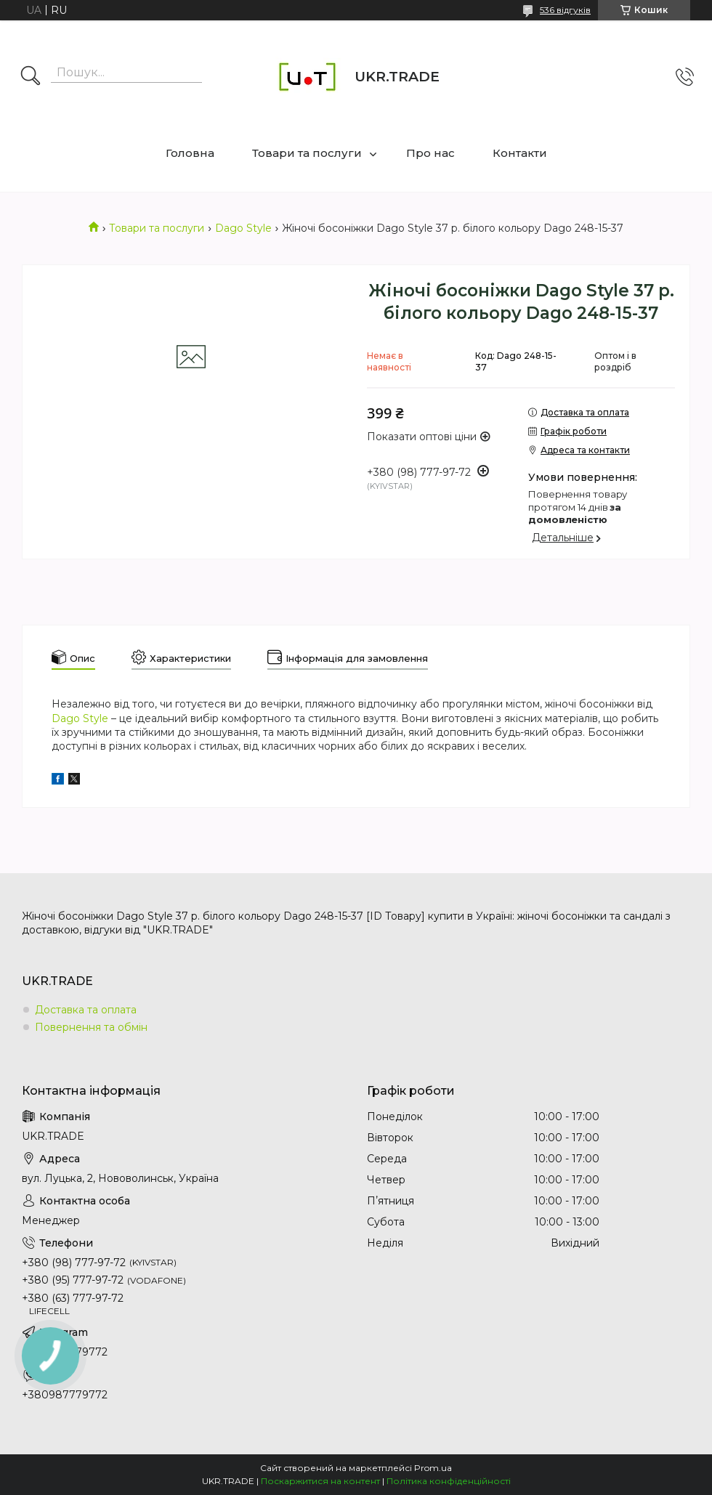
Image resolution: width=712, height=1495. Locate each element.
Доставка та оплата (86, 1009)
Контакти (520, 153)
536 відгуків (565, 9)
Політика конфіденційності (449, 1480)
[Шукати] (30, 77)
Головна (190, 153)
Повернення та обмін (91, 1027)
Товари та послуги (307, 153)
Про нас (430, 153)
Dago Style (243, 228)
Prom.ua (433, 1467)
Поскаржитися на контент (320, 1480)
